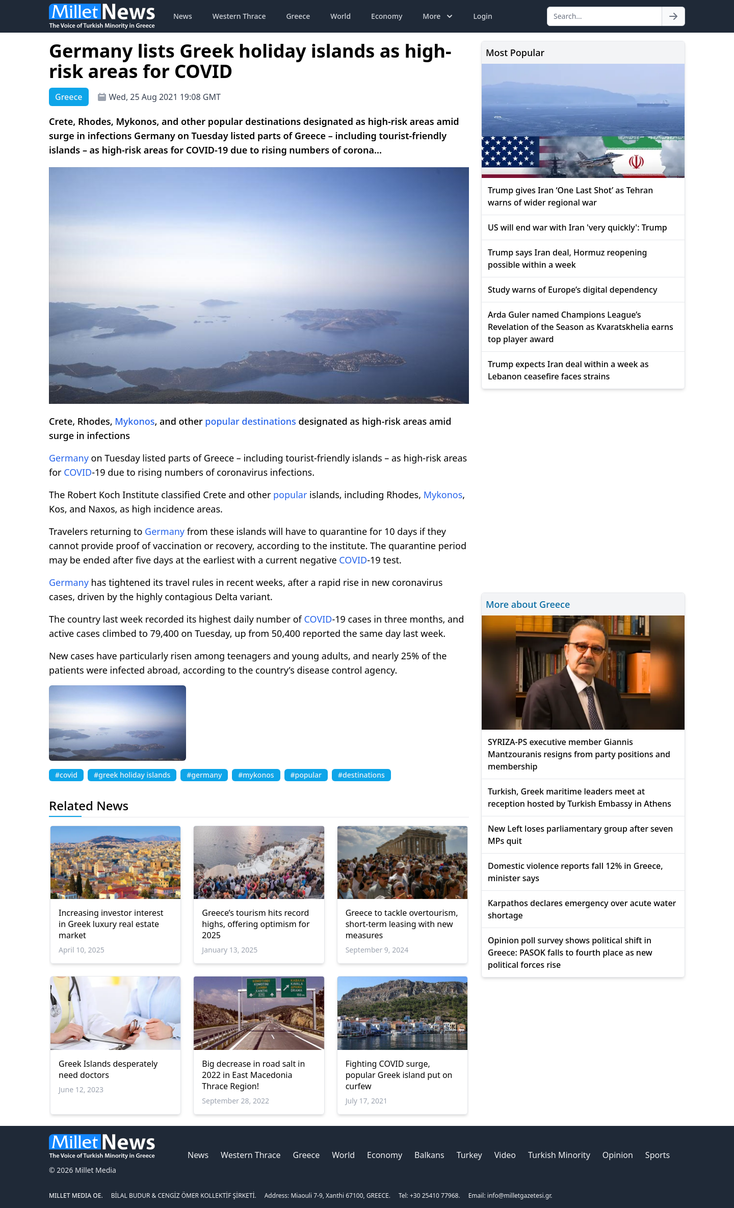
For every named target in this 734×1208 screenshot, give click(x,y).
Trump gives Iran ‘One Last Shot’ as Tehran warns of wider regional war (570, 196)
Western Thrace (239, 16)
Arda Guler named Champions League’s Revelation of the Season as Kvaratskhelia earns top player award (580, 327)
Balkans (429, 1155)
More (439, 16)
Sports (657, 1155)
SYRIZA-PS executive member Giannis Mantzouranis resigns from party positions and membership (579, 754)
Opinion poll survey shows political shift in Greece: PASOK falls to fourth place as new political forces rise (570, 952)
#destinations (361, 775)
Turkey (469, 1155)
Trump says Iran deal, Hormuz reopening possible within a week (567, 258)
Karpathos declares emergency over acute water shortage (582, 909)
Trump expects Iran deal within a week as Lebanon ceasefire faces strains (568, 370)
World (340, 16)
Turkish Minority (559, 1155)
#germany (204, 775)
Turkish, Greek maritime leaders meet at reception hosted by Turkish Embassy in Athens (579, 797)
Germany (69, 458)
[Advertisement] (583, 489)
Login (482, 16)
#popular (306, 775)
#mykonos (256, 775)
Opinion (617, 1155)
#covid (66, 775)
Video (505, 1155)
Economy (386, 16)
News (182, 16)
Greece (298, 16)
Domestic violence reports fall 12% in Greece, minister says (575, 872)
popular (222, 421)
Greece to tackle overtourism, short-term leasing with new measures (402, 924)
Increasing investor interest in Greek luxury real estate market (111, 924)
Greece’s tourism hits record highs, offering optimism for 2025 (255, 924)
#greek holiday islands (132, 775)
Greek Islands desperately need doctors (108, 1069)
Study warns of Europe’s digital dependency (572, 289)
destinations (269, 421)
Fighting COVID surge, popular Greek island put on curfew (399, 1075)
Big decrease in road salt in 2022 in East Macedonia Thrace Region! (253, 1075)
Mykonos (134, 421)
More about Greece (528, 604)
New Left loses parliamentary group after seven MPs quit (580, 834)
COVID (78, 472)
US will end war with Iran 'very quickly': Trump (577, 227)
